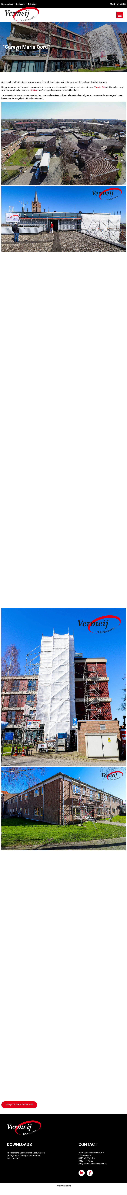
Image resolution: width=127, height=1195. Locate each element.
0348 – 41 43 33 (118, 4)
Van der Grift (100, 87)
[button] (119, 15)
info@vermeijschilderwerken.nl (93, 1163)
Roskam (35, 90)
